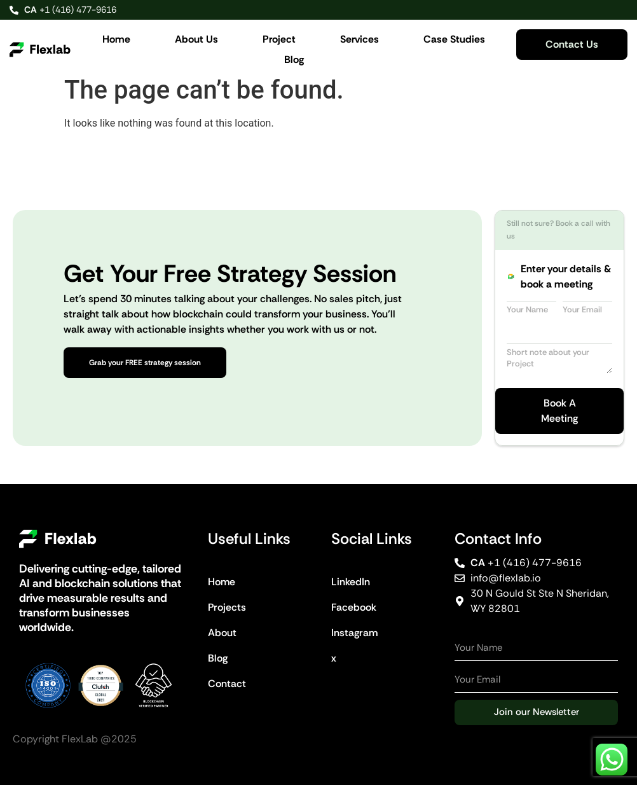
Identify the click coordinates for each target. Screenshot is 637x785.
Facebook (353, 607)
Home (116, 39)
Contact (227, 683)
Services (359, 39)
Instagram (354, 632)
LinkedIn (350, 581)
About (222, 632)
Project (279, 39)
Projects (227, 607)
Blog (294, 59)
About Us (196, 39)
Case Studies (454, 39)
